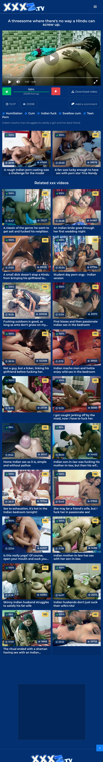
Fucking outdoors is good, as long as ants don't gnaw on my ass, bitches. (24, 323)
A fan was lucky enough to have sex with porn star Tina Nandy (77, 171)
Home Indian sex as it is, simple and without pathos (24, 463)
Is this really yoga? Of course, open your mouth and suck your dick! (25, 557)
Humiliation (14, 113)
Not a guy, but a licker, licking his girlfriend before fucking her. (26, 370)
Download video (86, 91)
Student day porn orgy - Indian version (75, 276)
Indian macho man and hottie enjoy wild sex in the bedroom (74, 370)
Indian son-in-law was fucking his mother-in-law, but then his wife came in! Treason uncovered (77, 463)
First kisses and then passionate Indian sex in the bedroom (76, 323)
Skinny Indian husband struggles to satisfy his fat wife (26, 604)
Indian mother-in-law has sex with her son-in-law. (74, 557)
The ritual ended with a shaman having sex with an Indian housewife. (25, 650)
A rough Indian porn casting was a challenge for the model (26, 171)
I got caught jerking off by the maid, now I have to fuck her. (74, 416)
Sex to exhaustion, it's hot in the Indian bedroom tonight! (25, 510)
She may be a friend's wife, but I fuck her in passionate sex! (75, 510)
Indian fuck (49, 113)
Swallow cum (72, 113)
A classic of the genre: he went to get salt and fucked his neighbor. (26, 229)
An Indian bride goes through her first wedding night (74, 229)
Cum (31, 113)
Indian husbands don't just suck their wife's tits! (76, 604)
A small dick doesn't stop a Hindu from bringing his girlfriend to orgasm (26, 276)
